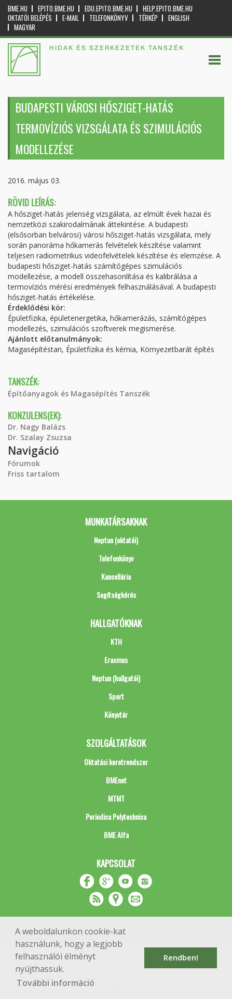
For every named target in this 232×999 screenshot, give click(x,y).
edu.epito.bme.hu (108, 8)
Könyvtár (116, 714)
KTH (116, 641)
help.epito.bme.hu (168, 8)
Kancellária (116, 576)
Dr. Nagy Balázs (36, 427)
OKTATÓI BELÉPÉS (30, 18)
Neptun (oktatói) (116, 539)
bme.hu (18, 8)
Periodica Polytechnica (116, 816)
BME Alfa (116, 834)
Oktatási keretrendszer (116, 761)
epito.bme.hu (56, 8)
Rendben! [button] (180, 958)
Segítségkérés (116, 594)
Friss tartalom (34, 474)
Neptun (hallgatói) (116, 677)
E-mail (70, 18)
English (178, 18)
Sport (116, 696)
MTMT (116, 798)
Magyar (24, 27)
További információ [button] (55, 983)
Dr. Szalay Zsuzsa (40, 437)
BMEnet (116, 780)
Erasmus (116, 659)
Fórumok (24, 463)
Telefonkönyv (108, 18)
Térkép (148, 18)
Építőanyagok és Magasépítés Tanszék (79, 393)
